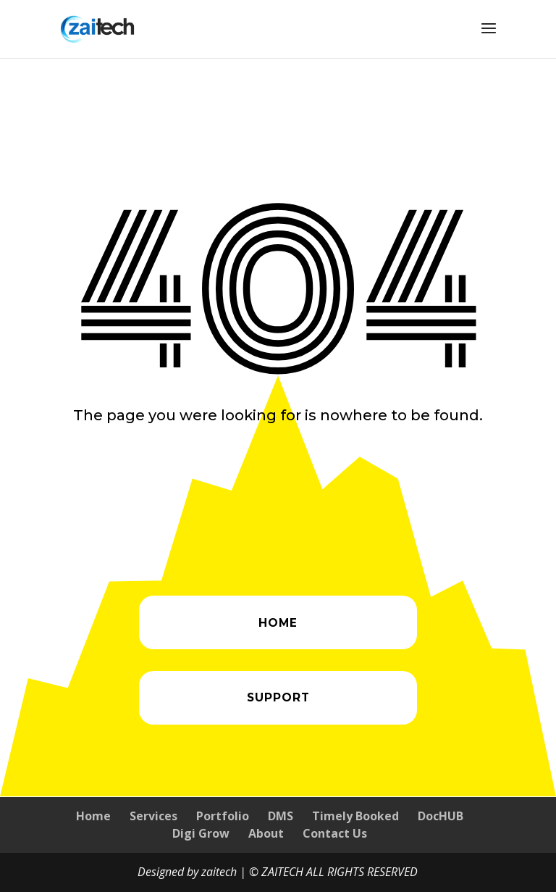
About (266, 833)
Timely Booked (355, 816)
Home (93, 816)
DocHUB (440, 816)
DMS (280, 816)
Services (153, 816)
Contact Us (335, 833)
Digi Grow (200, 833)
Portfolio (222, 816)
